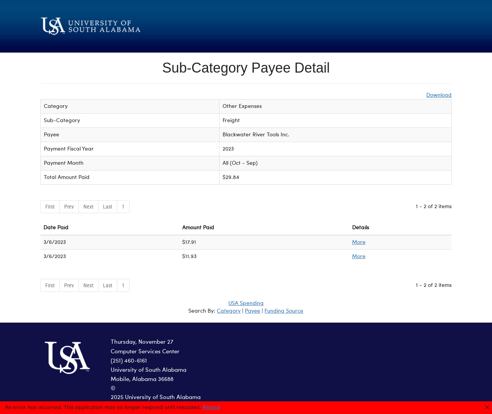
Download (439, 95)
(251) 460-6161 (129, 361)
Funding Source (283, 311)
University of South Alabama (148, 370)
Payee (252, 311)
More (359, 242)
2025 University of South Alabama (156, 398)
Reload (211, 407)
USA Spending (246, 303)
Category (229, 311)
